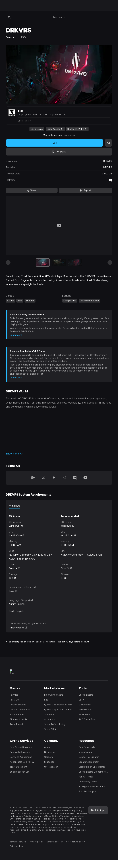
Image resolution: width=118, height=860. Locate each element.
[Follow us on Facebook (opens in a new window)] (54, 477)
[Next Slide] (110, 262)
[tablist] (59, 506)
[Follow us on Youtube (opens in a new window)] (85, 477)
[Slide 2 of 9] (59, 262)
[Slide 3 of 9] (75, 262)
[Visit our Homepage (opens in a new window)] (33, 477)
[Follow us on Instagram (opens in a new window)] (64, 477)
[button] (59, 454)
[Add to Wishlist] (59, 151)
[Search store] (9, 17)
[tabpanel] (59, 544)
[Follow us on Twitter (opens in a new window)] (43, 477)
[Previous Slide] (8, 262)
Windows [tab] (14, 505)
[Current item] (43, 262)
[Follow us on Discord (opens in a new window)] (75, 477)
